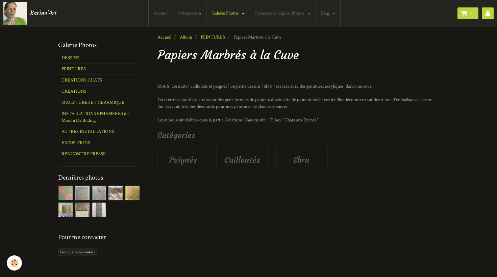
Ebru (301, 160)
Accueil (161, 13)
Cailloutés (242, 160)
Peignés (183, 160)
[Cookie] (14, 263)
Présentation (190, 13)
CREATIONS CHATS (81, 80)
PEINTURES (213, 37)
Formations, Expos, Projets (281, 13)
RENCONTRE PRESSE (83, 154)
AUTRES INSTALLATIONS (87, 132)
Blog (326, 13)
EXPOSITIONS (75, 143)
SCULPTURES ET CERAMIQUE (92, 102)
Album (186, 37)
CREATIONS (73, 91)
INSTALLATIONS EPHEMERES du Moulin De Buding (95, 117)
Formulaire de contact (77, 252)
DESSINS (70, 58)
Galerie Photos (226, 13)
